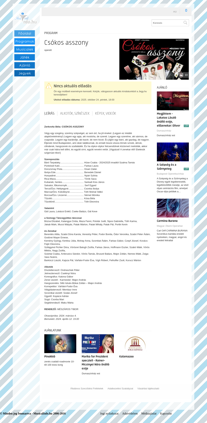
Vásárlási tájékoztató (148, 388)
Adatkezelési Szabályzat (120, 388)
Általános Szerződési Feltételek (86, 388)
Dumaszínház (164, 130)
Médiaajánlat (149, 413)
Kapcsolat (166, 413)
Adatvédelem (130, 413)
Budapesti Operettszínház (170, 173)
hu (175, 11)
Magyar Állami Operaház (170, 226)
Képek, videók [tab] (105, 114)
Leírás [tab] (49, 114)
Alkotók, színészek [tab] (75, 114)
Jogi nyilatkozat (109, 413)
